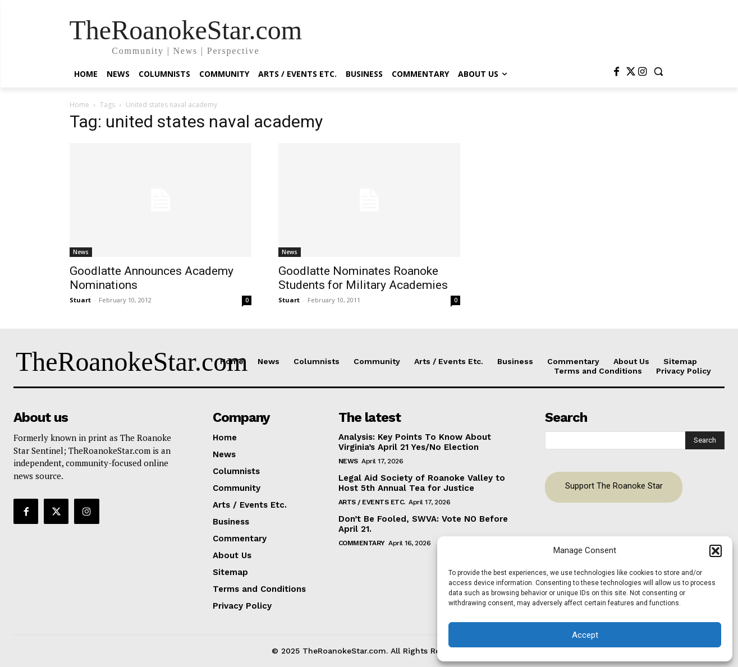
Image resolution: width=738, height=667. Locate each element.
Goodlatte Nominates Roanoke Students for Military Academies (363, 278)
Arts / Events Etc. (371, 502)
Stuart (80, 300)
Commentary (361, 543)
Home (79, 104)
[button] (715, 550)
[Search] (705, 440)
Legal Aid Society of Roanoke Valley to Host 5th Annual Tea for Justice (421, 483)
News (81, 252)
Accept (585, 635)
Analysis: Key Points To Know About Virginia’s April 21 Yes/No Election (414, 442)
